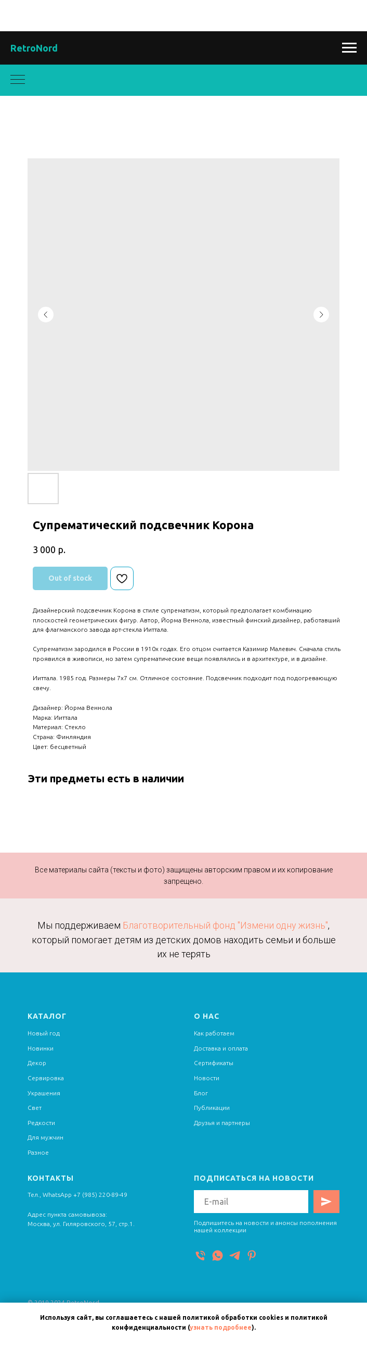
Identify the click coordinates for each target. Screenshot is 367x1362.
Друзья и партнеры (222, 1122)
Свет (35, 1107)
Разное (38, 1152)
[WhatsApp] (217, 1255)
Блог (201, 1093)
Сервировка (46, 1077)
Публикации (212, 1107)
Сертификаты (213, 1062)
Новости (206, 1077)
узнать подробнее (221, 1327)
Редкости (41, 1122)
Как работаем (214, 1033)
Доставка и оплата (221, 1048)
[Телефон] (200, 1255)
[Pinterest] (251, 1255)
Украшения (44, 1093)
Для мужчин (45, 1137)
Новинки (41, 1048)
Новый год (44, 1033)
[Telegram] (234, 1255)
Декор (37, 1062)
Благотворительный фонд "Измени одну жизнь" (225, 925)
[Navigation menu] (349, 48)
